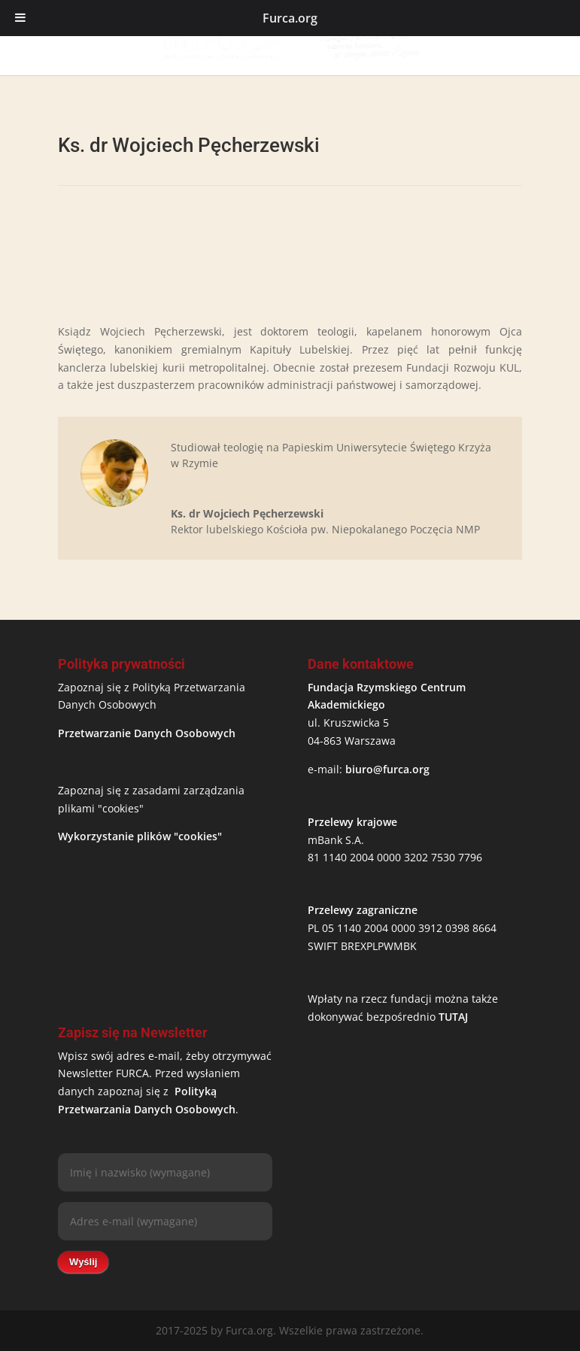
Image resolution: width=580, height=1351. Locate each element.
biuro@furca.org (387, 769)
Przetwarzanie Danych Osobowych (146, 733)
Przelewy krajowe (352, 822)
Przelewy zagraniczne (363, 910)
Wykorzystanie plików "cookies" (140, 836)
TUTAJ (453, 1016)
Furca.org (290, 18)
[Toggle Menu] (20, 18)
